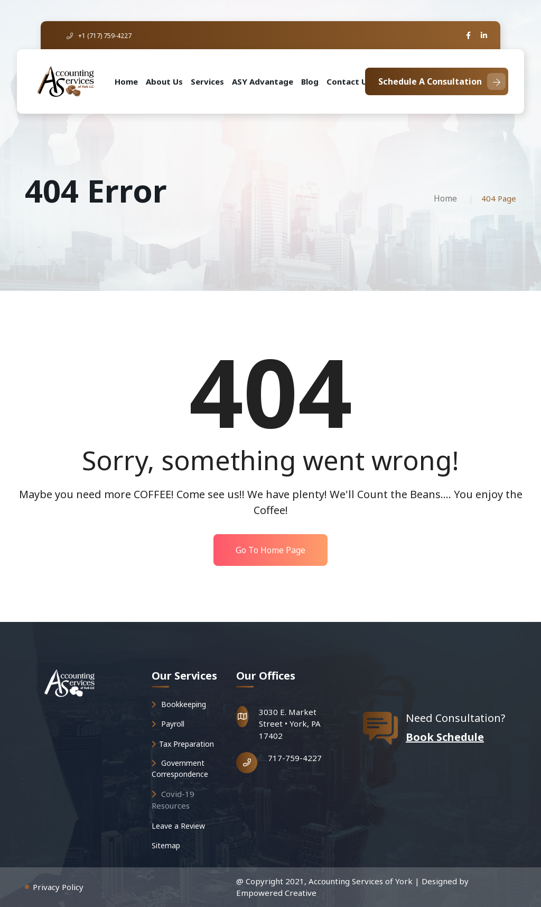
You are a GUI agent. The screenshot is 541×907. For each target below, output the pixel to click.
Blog (310, 81)
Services (207, 81)
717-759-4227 (295, 758)
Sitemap (166, 845)
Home (126, 81)
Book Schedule (445, 737)
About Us (164, 81)
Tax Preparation (183, 744)
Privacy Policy (58, 887)
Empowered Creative (276, 892)
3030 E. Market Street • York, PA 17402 (290, 724)
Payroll (168, 724)
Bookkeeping (179, 704)
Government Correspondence (180, 768)
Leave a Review (178, 826)
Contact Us (349, 81)
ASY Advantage (262, 81)
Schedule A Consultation (442, 81)
